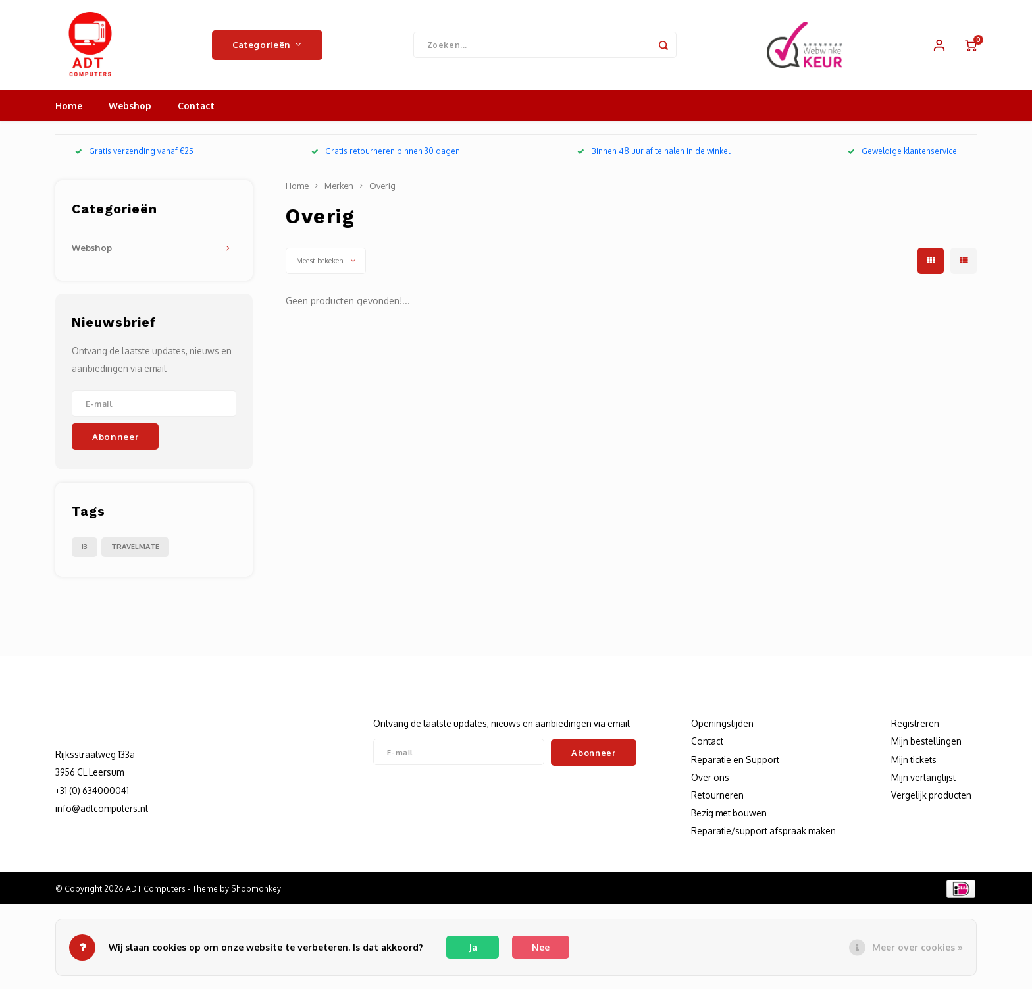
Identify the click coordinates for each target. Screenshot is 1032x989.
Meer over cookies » (917, 947)
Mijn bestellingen (926, 743)
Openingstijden (722, 726)
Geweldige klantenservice (902, 154)
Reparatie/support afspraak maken (763, 833)
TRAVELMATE (135, 549)
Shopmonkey (256, 891)
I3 (85, 549)
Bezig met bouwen (729, 815)
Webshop (130, 108)
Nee (541, 947)
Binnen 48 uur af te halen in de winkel (653, 154)
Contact (196, 108)
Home (68, 108)
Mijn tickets (914, 762)
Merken (338, 188)
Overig (382, 188)
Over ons (710, 780)
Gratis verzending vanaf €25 (134, 154)
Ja (473, 947)
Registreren (915, 726)
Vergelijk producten (931, 797)
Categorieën (267, 45)
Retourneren (717, 797)
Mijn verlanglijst (923, 780)
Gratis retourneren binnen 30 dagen (385, 154)
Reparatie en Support (735, 762)
